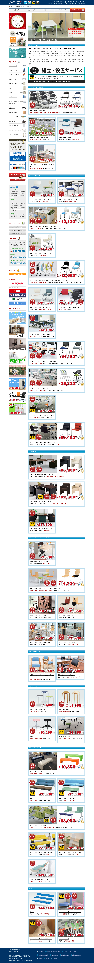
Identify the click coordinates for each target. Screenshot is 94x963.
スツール (32, 736)
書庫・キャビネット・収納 (16, 83)
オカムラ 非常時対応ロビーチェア (39, 879)
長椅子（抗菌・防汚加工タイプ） (68, 798)
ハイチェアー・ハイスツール (38, 615)
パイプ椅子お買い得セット (37, 110)
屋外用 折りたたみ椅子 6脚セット (39, 137)
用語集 (40, 958)
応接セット (12, 108)
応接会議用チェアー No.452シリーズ (41, 501)
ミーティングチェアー (15, 74)
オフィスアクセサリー (15, 125)
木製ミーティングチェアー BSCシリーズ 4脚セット (45, 588)
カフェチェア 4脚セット (66, 615)
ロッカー (11, 88)
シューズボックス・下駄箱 (16, 92)
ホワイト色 (14, 205)
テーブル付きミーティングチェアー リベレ (42, 415)
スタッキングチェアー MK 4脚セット (41, 307)
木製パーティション (15, 216)
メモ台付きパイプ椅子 (65, 137)
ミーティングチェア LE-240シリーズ (41, 199)
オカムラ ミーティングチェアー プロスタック (43, 361)
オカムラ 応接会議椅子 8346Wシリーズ (41, 474)
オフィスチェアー (13, 70)
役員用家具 (12, 121)
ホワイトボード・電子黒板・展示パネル (16, 102)
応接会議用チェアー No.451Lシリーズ (41, 528)
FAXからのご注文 (43, 955)
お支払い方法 (65, 955)
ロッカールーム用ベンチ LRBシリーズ (70, 912)
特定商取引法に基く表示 (53, 951)
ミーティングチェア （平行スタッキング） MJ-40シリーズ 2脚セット (50, 280)
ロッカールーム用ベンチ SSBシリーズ (41, 939)
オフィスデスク (13, 66)
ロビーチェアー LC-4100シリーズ (40, 825)
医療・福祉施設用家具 (15, 130)
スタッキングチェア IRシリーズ (68, 199)
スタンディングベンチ (65, 852)
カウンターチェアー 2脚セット (68, 642)
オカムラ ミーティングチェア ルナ (40, 388)
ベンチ (32, 912)
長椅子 (32, 798)
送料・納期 (55, 955)
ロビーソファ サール (36, 771)
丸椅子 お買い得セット (65, 709)
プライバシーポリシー (70, 951)
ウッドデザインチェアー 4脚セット (40, 642)
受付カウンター (13, 112)
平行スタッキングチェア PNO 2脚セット (71, 307)
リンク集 (54, 958)
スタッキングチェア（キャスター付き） (41, 253)
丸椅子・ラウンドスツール (37, 709)
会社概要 (41, 951)
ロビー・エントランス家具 (16, 117)
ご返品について (76, 955)
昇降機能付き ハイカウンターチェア (40, 561)
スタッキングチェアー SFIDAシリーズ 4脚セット (44, 226)
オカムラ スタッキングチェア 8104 (40, 334)
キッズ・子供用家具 (14, 134)
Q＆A (47, 958)
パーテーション (13, 97)
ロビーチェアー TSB (36, 852)
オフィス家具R (15, 6)
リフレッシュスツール (65, 736)
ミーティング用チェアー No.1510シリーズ (42, 442)
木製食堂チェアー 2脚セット (66, 675)
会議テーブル (12, 79)
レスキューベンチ (64, 939)
